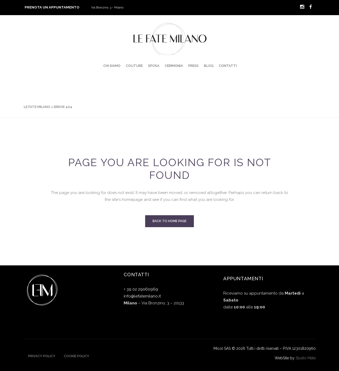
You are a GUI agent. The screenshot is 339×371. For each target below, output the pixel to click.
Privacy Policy (41, 356)
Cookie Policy (76, 356)
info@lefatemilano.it (142, 296)
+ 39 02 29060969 (141, 289)
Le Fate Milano (37, 107)
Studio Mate (306, 358)
